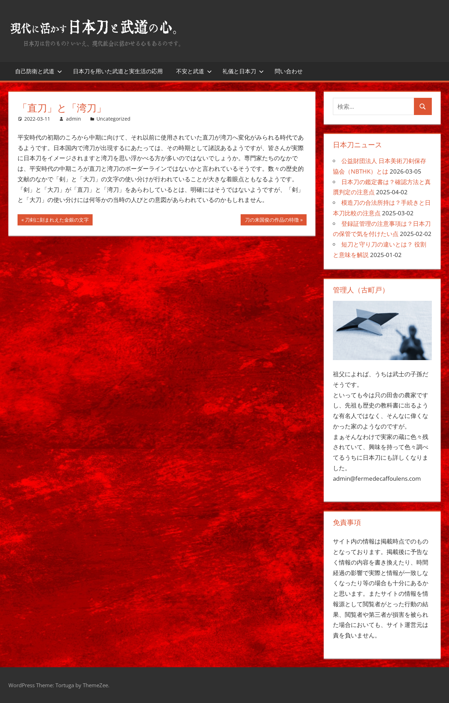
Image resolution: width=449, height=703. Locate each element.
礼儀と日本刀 (243, 71)
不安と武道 (194, 71)
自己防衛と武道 (38, 71)
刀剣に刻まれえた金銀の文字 (57, 220)
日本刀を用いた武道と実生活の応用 (118, 71)
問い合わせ (289, 71)
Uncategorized (113, 118)
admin (73, 118)
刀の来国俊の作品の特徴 (271, 220)
